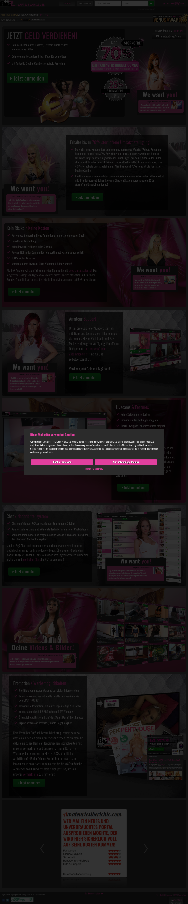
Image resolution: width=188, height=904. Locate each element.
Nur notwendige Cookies (126, 462)
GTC (94, 468)
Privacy (100, 468)
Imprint (88, 468)
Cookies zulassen (62, 462)
